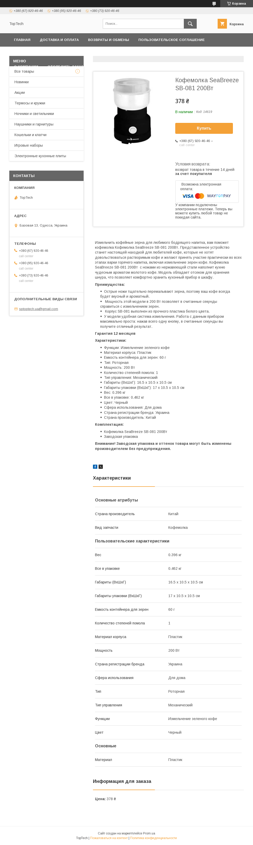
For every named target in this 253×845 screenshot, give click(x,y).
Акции (19, 92)
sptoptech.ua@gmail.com (38, 309)
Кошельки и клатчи (30, 135)
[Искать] (190, 24)
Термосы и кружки (29, 103)
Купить (204, 128)
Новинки (21, 82)
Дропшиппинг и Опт (189, 53)
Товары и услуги (137, 53)
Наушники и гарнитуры (33, 124)
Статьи (147, 67)
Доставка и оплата (59, 40)
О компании (26, 67)
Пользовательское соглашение (171, 40)
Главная (22, 40)
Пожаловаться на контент (109, 838)
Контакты (101, 53)
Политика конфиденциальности (48, 53)
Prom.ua (149, 833)
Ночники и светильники (34, 114)
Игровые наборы (28, 145)
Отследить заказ (65, 67)
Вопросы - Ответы (112, 67)
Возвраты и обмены (108, 40)
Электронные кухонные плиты (40, 156)
